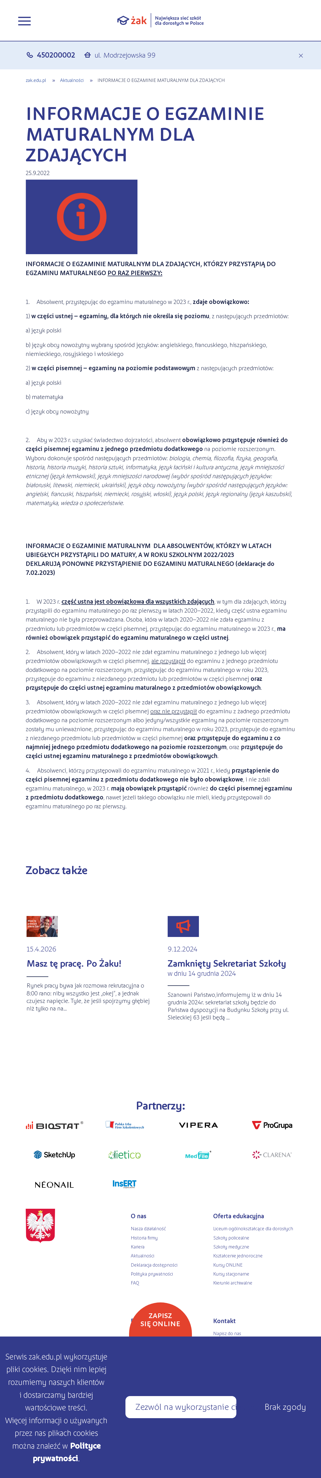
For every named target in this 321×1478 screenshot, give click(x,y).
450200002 (56, 54)
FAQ (135, 1282)
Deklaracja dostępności (154, 1265)
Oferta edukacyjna (238, 1216)
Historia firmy (144, 1237)
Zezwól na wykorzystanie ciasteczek (185, 1406)
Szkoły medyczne (231, 1246)
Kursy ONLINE (227, 1265)
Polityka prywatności (152, 1274)
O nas (138, 1216)
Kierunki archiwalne (232, 1282)
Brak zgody (285, 1406)
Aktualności (72, 80)
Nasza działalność (148, 1228)
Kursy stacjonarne (231, 1274)
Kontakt (224, 1320)
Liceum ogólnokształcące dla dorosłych (253, 1228)
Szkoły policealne (231, 1237)
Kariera (137, 1246)
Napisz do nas (227, 1333)
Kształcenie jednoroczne (238, 1255)
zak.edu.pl (36, 80)
